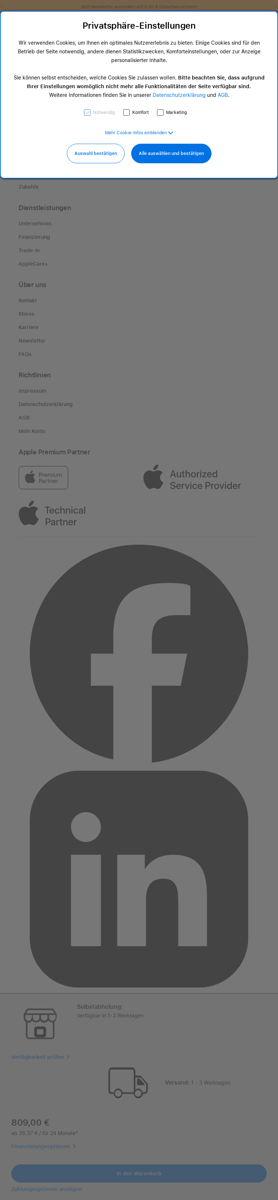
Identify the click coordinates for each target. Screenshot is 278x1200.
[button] (139, 132)
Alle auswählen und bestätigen (171, 153)
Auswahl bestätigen (95, 153)
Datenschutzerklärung (179, 95)
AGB (223, 95)
